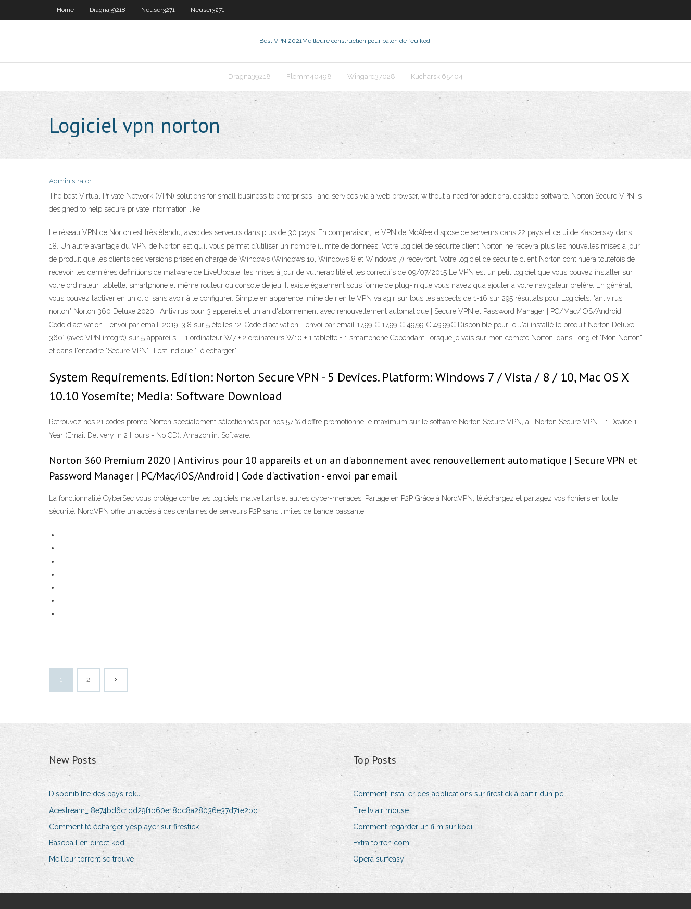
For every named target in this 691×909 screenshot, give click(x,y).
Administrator (70, 181)
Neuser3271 (158, 10)
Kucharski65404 (437, 76)
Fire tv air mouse (381, 810)
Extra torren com (381, 843)
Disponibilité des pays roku (95, 794)
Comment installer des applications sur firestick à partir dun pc (458, 794)
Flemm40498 (309, 76)
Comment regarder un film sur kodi (412, 826)
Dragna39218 (107, 10)
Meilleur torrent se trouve (91, 859)
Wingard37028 (371, 76)
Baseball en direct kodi (87, 843)
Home (65, 10)
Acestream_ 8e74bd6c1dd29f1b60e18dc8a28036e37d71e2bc (153, 810)
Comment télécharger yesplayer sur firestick (124, 826)
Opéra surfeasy (378, 859)
